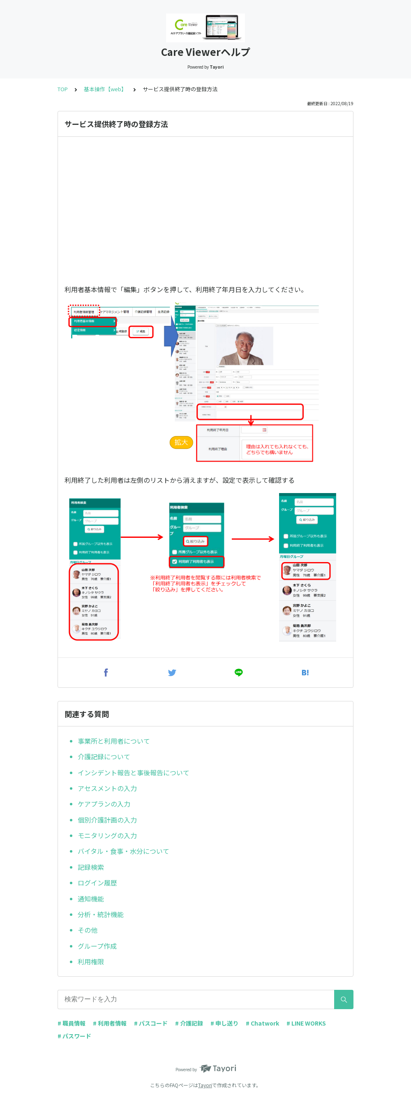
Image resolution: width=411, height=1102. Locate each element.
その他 (87, 930)
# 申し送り (224, 1023)
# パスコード (151, 1023)
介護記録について (104, 756)
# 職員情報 (71, 1023)
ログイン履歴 (97, 883)
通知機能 (92, 899)
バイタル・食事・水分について (123, 851)
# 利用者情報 (110, 1023)
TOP (63, 89)
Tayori (205, 1084)
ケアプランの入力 (105, 804)
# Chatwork (262, 1023)
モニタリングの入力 (107, 835)
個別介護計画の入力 (107, 820)
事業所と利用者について (114, 741)
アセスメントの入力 (107, 788)
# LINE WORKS (306, 1023)
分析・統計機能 (101, 914)
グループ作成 (97, 946)
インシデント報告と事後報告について (133, 772)
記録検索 (91, 867)
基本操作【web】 (105, 89)
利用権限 (91, 961)
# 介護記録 (189, 1023)
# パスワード (74, 1036)
